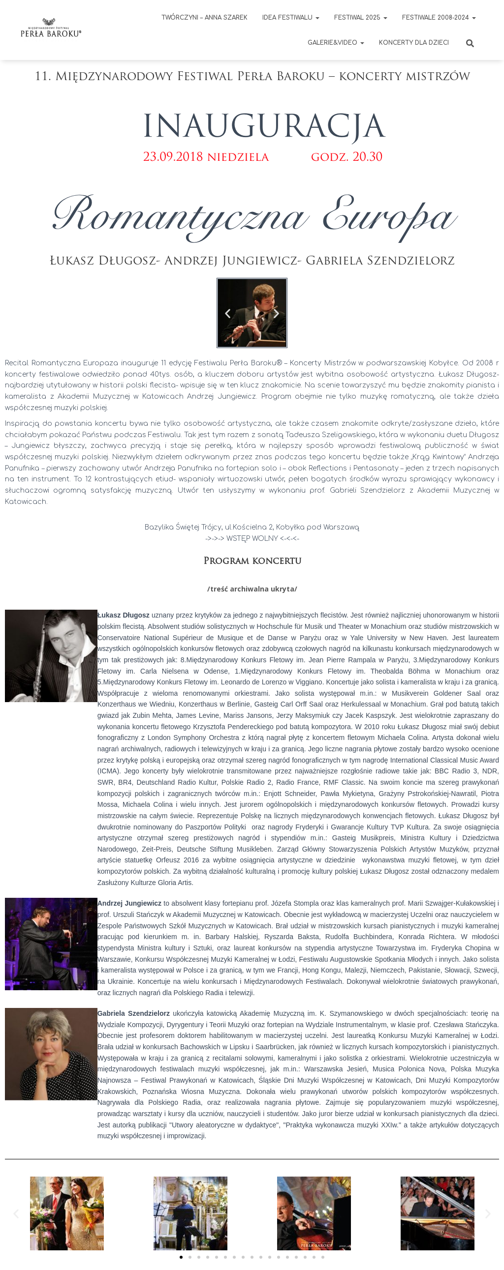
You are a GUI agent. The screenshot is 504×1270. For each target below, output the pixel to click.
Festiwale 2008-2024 (439, 17)
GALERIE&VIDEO (336, 42)
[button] (227, 313)
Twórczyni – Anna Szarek (204, 17)
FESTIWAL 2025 (360, 17)
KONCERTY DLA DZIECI (414, 42)
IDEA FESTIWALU (290, 17)
